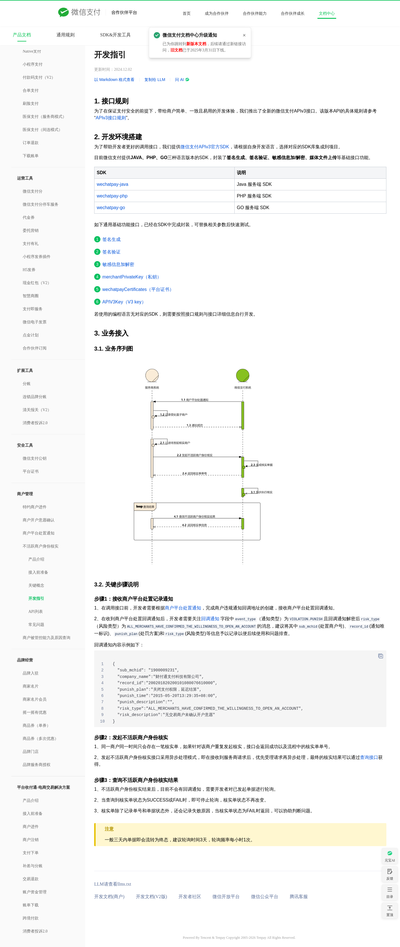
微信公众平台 (264, 896)
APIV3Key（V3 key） (124, 301)
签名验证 (111, 251)
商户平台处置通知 (183, 607)
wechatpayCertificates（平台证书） (138, 289)
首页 (187, 13)
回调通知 (210, 618)
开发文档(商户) (109, 896)
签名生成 (111, 239)
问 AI (182, 79)
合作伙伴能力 (255, 13)
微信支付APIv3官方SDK (204, 146)
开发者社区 (189, 896)
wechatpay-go (111, 207)
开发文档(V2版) (151, 896)
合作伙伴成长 (293, 13)
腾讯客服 (299, 896)
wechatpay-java (112, 184)
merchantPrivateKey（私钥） (131, 276)
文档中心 (327, 13)
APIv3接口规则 (111, 117)
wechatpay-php (112, 195)
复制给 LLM (154, 79)
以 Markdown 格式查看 (114, 79)
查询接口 (369, 757)
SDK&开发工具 (115, 34)
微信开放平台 (226, 896)
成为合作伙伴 (217, 13)
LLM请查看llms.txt (112, 884)
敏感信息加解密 (118, 264)
